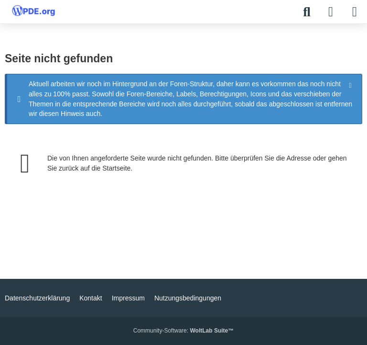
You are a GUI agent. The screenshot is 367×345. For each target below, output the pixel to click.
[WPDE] (33, 10)
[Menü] (354, 12)
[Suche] (306, 12)
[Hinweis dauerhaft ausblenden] (351, 85)
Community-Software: (183, 330)
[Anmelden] (330, 12)
